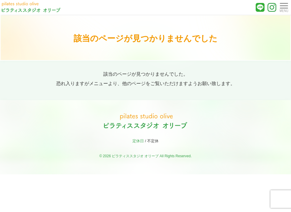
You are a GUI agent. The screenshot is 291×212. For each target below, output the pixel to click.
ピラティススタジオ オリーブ (135, 156)
